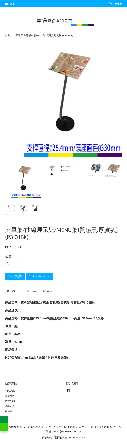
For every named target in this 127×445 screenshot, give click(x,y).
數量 (8, 256)
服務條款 (47, 437)
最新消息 (10, 395)
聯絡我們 (10, 406)
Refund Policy (77, 437)
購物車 (115, 4)
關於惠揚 (10, 390)
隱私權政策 (60, 437)
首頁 (7, 35)
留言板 (9, 411)
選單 (10, 4)
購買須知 (10, 401)
